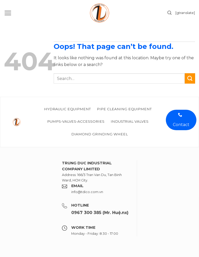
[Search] (169, 13)
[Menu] (8, 13)
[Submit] (190, 78)
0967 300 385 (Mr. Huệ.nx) (100, 212)
